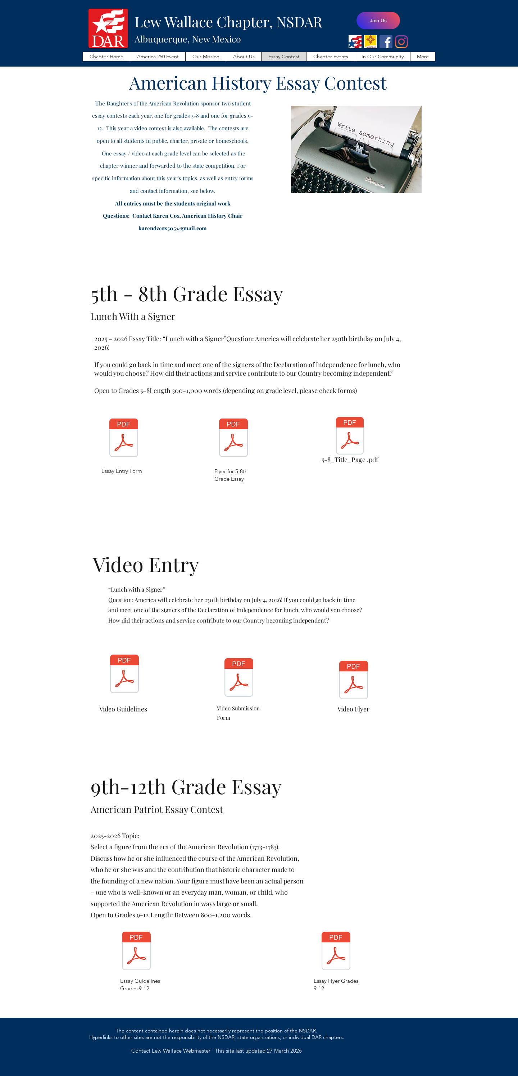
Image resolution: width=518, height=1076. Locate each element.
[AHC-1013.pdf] (353, 681)
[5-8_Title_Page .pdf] (349, 442)
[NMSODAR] (370, 41)
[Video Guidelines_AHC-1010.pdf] (124, 675)
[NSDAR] (355, 41)
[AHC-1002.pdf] (136, 952)
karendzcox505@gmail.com (172, 228)
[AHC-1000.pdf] (124, 438)
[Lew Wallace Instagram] (401, 41)
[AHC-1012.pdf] (239, 678)
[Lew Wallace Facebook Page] (386, 41)
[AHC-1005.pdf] (336, 952)
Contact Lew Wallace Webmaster (173, 1050)
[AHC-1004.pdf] (233, 438)
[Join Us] (378, 20)
